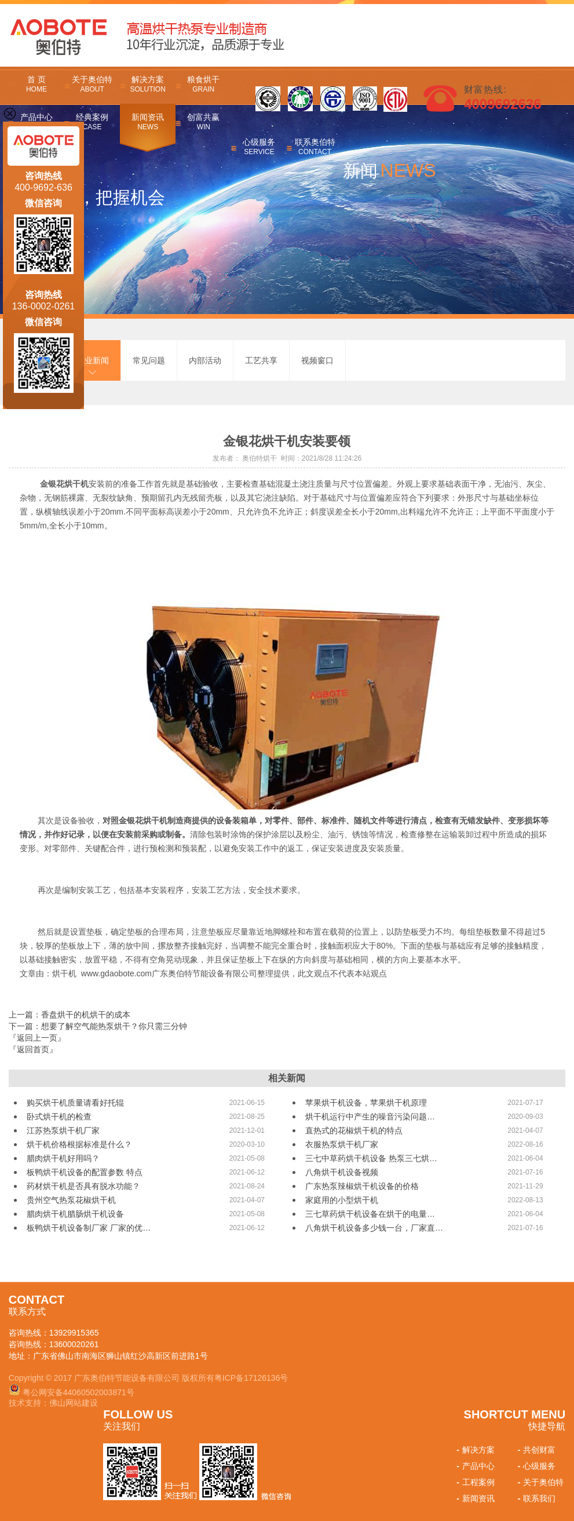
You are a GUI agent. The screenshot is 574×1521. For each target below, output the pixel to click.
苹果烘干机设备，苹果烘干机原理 (366, 1102)
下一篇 (98, 1026)
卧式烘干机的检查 (59, 1116)
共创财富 (535, 1449)
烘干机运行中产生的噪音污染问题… (370, 1116)
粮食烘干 (203, 84)
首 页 (36, 84)
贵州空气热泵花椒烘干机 (71, 1200)
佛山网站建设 (73, 1402)
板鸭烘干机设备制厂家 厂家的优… (89, 1227)
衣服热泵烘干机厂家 (341, 1144)
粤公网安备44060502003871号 (78, 1392)
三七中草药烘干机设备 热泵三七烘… (371, 1158)
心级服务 (259, 146)
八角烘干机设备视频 (341, 1172)
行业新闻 (92, 360)
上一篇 (69, 1014)
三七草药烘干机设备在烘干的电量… (370, 1214)
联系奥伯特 (314, 146)
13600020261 (74, 1344)
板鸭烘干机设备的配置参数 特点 (84, 1172)
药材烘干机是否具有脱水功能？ (83, 1186)
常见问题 (149, 360)
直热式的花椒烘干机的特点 (354, 1130)
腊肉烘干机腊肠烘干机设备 (75, 1214)
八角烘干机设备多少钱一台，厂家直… (374, 1227)
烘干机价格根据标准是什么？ (79, 1144)
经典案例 (92, 121)
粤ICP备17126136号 (251, 1378)
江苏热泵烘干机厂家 (63, 1130)
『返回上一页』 (37, 1037)
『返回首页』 (33, 1049)
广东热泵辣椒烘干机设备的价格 (362, 1186)
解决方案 (148, 84)
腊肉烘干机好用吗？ (63, 1158)
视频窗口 (317, 360)
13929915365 (74, 1332)
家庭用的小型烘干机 (341, 1200)
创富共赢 (203, 121)
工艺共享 (261, 360)
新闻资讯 (148, 121)
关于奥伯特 (92, 84)
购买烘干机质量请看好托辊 (75, 1102)
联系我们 (535, 1498)
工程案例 (474, 1482)
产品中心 (474, 1466)
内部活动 (205, 360)
